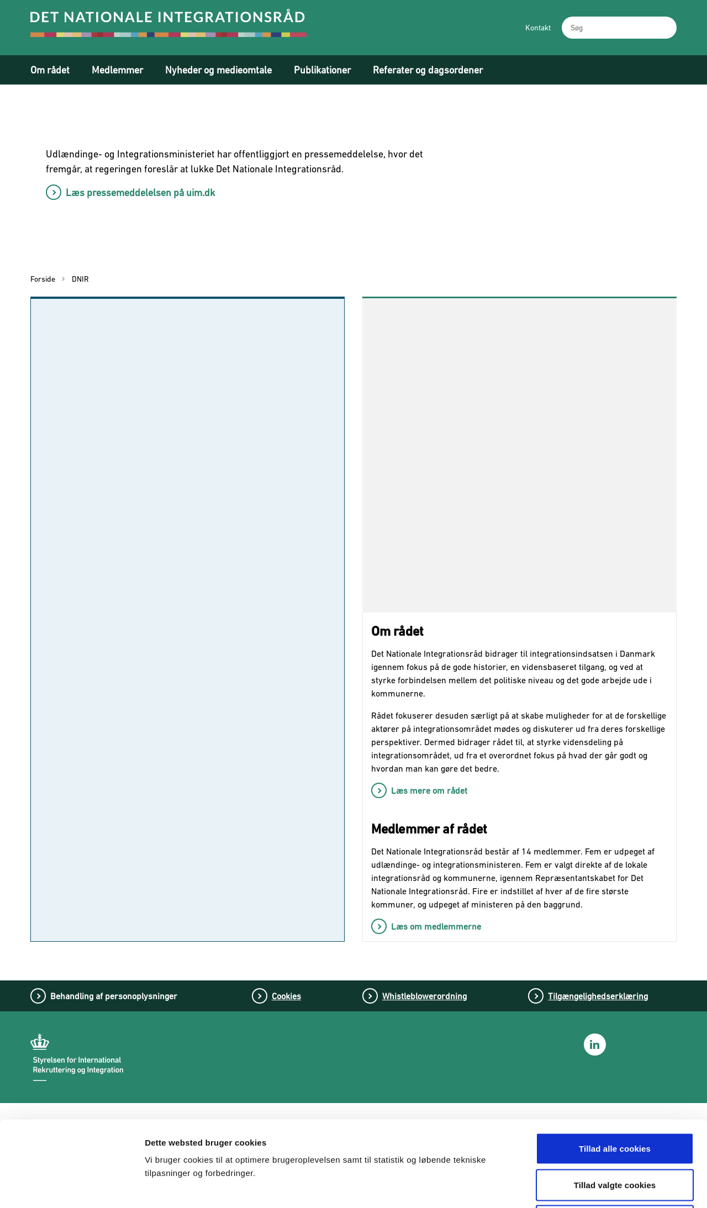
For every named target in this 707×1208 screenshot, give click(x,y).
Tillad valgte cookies (615, 1099)
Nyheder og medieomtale (218, 70)
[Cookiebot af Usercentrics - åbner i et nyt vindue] (71, 1186)
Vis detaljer (578, 1186)
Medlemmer (117, 70)
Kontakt (538, 27)
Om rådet (50, 70)
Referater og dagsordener (428, 70)
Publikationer (322, 70)
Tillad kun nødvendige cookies (614, 1135)
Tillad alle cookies (615, 1063)
